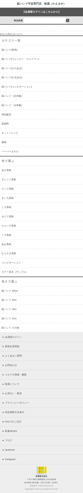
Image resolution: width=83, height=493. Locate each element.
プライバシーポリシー (15, 402)
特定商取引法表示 (13, 412)
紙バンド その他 (10, 327)
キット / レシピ (10, 132)
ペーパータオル (10, 151)
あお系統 (6, 244)
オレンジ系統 (9, 179)
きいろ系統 (8, 198)
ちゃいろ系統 (9, 225)
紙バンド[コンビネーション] (17, 86)
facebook (8, 449)
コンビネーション (11, 262)
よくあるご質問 (12, 355)
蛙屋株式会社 (41, 476)
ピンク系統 (8, 188)
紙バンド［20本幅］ (13, 96)
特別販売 (6, 114)
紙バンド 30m (9, 309)
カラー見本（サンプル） (15, 271)
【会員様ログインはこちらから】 (41, 11)
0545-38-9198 (33, 482)
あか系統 (6, 170)
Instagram (9, 459)
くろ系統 (6, 235)
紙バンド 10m (9, 318)
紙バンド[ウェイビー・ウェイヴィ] (20, 59)
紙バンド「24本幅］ (13, 105)
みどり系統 (8, 216)
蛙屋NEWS (9, 431)
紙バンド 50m (9, 299)
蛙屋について (10, 384)
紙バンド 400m (10, 290)
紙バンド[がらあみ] (12, 68)
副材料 (5, 123)
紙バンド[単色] (9, 49)
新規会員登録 (10, 346)
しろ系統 (6, 207)
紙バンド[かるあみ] (12, 77)
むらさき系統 (9, 253)
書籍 (4, 142)
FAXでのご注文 (11, 421)
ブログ (7, 440)
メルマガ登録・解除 (14, 374)
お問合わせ (9, 365)
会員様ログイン (12, 337)
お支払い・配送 (12, 393)
